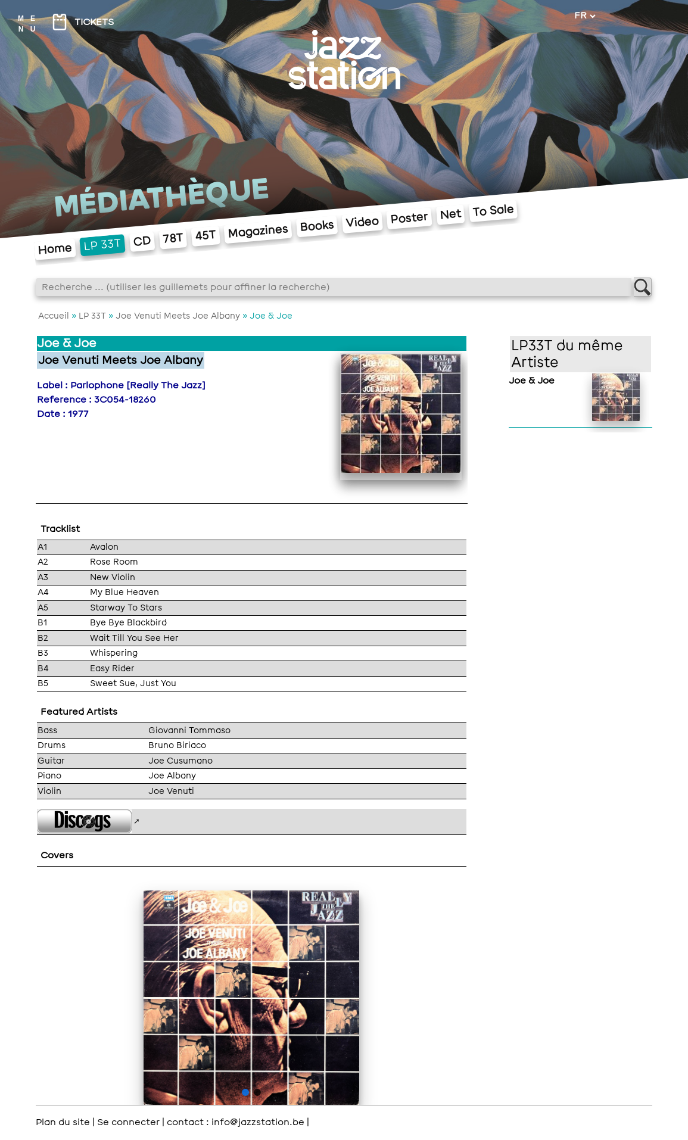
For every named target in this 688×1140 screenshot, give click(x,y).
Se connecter (128, 1122)
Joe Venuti (171, 791)
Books (316, 226)
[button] (245, 1092)
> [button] (338, 999)
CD (141, 241)
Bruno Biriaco (177, 745)
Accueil (53, 315)
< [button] (164, 999)
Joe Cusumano (180, 760)
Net (450, 214)
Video (362, 222)
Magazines (258, 231)
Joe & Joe (532, 381)
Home (54, 249)
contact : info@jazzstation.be (235, 1122)
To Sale (493, 211)
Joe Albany (172, 775)
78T (172, 239)
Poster (409, 217)
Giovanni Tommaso (189, 730)
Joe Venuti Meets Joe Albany (178, 315)
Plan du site (63, 1122)
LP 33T (102, 244)
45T (205, 236)
